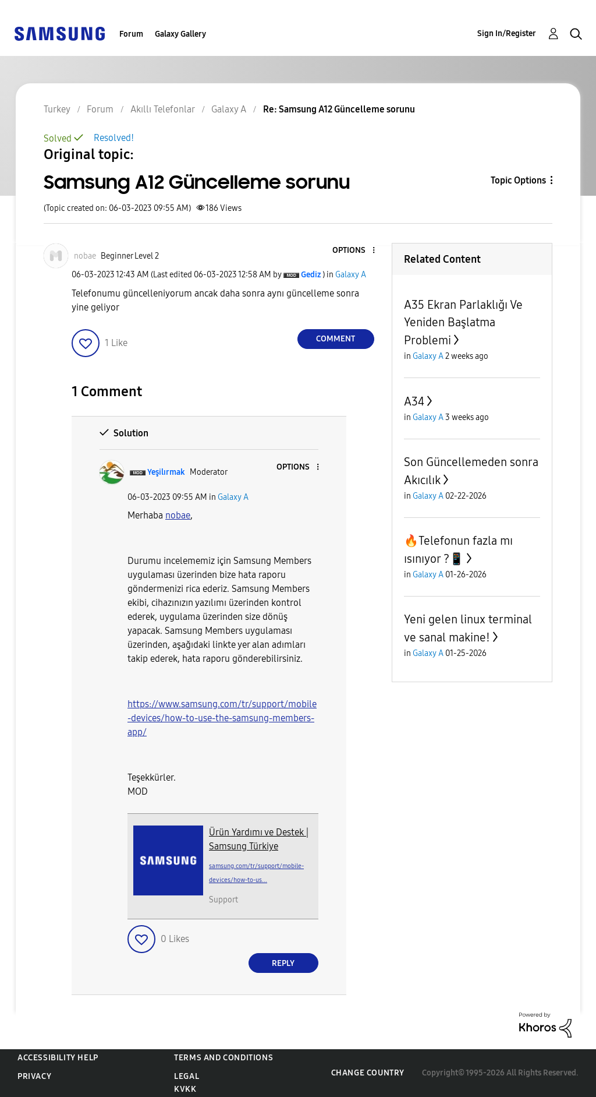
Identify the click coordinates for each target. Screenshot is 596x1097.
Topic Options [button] (518, 180)
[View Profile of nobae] (85, 256)
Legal (186, 1076)
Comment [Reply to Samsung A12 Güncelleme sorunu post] (335, 339)
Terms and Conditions (223, 1058)
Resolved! (114, 137)
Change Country (368, 1073)
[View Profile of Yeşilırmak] (166, 472)
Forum (131, 34)
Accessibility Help (57, 1058)
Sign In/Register (506, 33)
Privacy (34, 1076)
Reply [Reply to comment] (283, 963)
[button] (354, 250)
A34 (414, 401)
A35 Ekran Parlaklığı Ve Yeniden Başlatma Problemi (463, 322)
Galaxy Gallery (180, 34)
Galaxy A (350, 275)
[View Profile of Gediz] (311, 275)
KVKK (185, 1089)
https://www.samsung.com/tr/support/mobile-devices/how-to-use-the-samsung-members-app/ (222, 718)
